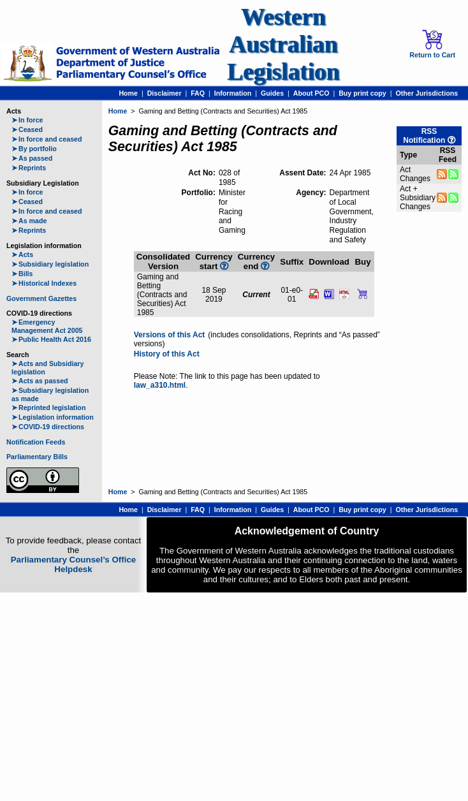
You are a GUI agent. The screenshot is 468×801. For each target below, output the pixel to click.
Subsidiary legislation (50, 264)
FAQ (198, 93)
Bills (22, 273)
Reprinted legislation (48, 407)
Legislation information (52, 417)
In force (27, 120)
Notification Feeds (35, 442)
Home (128, 93)
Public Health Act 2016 (51, 339)
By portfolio (34, 148)
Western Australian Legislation (283, 44)
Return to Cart (432, 44)
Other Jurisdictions (426, 93)
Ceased (27, 129)
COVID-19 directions (47, 426)
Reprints (28, 168)
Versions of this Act (169, 334)
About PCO (311, 93)
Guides (272, 93)
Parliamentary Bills (37, 456)
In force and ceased (46, 139)
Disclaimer (164, 93)
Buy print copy (362, 93)
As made (29, 220)
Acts (22, 254)
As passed (31, 158)
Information (233, 93)
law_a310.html (160, 385)
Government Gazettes (41, 298)
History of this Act (167, 353)
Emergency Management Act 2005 (47, 326)
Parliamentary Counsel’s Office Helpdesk (73, 564)
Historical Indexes (44, 283)
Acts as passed (39, 381)
